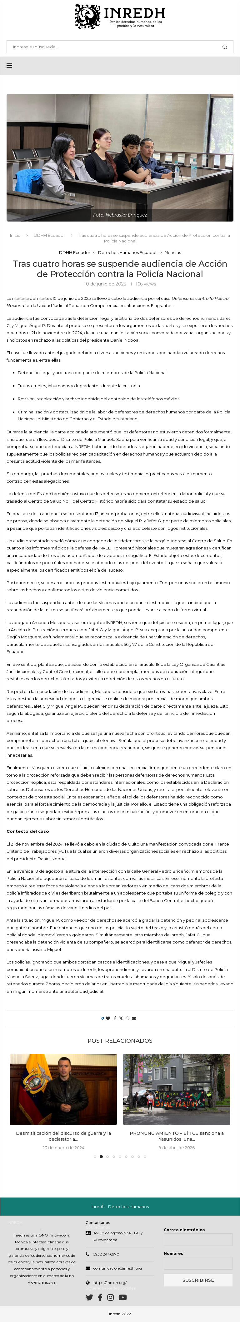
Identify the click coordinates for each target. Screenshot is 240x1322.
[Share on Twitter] (121, 1019)
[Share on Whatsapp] (127, 1019)
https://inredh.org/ (110, 1283)
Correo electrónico (184, 1230)
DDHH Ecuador (49, 235)
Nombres (173, 1254)
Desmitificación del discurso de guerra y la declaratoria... (63, 1137)
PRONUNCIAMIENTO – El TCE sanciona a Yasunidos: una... (177, 1137)
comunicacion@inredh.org (117, 1268)
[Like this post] (108, 1019)
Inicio (15, 235)
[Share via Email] (134, 1019)
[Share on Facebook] (115, 1019)
